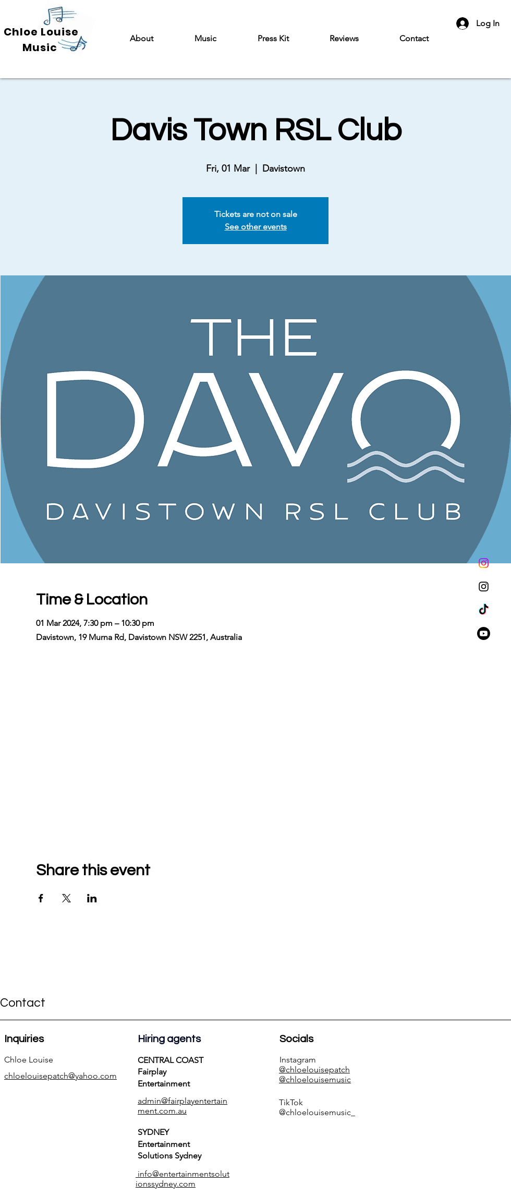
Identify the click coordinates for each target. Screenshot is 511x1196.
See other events (256, 227)
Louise (60, 32)
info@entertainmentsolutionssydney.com (182, 1179)
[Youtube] (483, 633)
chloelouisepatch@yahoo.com (60, 1076)
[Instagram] (483, 563)
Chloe (22, 32)
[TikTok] (483, 610)
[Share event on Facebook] (41, 898)
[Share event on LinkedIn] (92, 898)
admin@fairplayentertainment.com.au (182, 1106)
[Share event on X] (66, 898)
